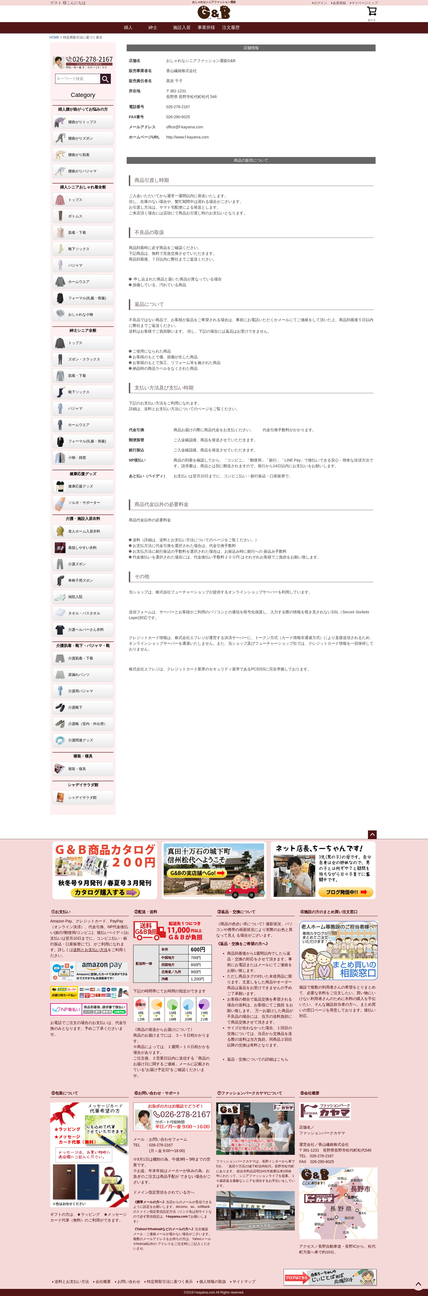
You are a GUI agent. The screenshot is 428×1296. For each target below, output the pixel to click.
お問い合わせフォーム (168, 1139)
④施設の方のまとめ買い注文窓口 (329, 912)
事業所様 (206, 27)
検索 (105, 79)
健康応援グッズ (83, 474)
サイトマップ (244, 1281)
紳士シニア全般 (83, 330)
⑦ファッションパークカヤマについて (249, 1093)
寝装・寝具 (83, 756)
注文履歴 (231, 27)
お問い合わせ (128, 1281)
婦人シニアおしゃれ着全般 (83, 187)
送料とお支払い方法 (90, 950)
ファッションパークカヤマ (322, 1133)
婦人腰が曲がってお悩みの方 (83, 109)
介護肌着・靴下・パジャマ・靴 (83, 645)
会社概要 (103, 1281)
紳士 (152, 27)
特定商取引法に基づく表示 (170, 1281)
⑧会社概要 (309, 1093)
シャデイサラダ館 (83, 785)
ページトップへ (372, 834)
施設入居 (182, 27)
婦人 (128, 27)
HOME (54, 37)
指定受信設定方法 (163, 1212)
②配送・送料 (145, 912)
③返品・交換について (236, 912)
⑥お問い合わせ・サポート (157, 1093)
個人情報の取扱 (212, 1281)
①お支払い (60, 912)
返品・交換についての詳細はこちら (257, 1059)
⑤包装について (64, 1093)
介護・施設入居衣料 (83, 518)
